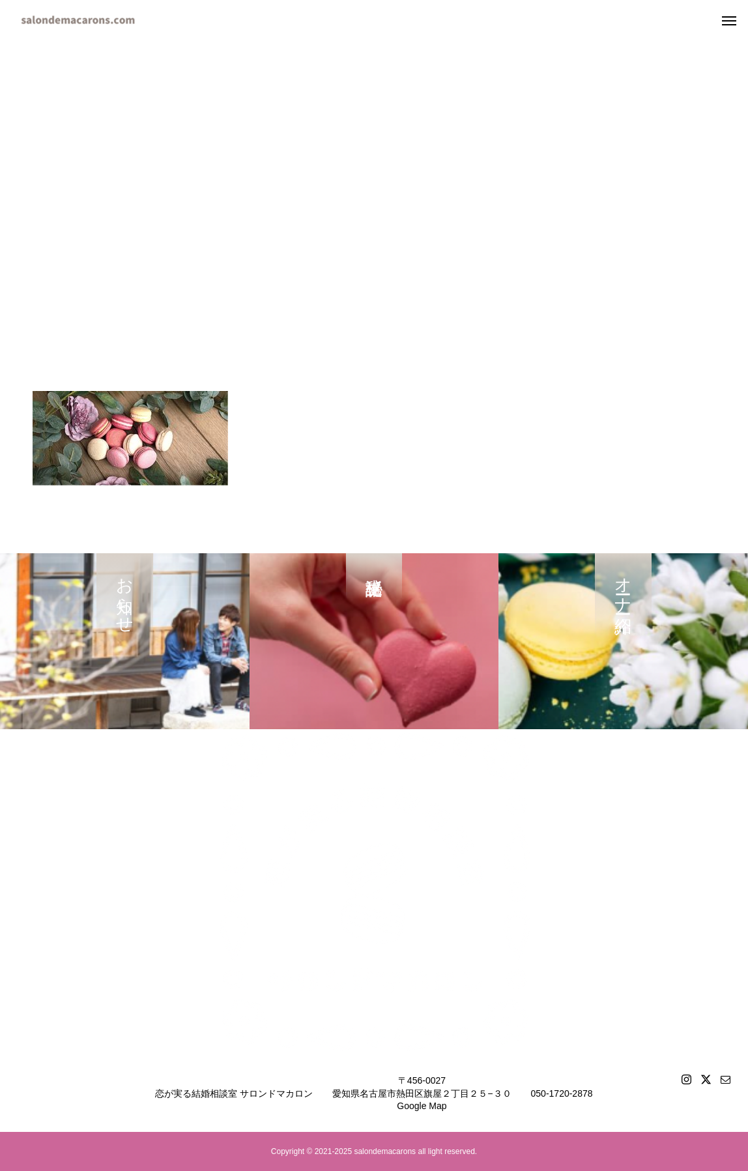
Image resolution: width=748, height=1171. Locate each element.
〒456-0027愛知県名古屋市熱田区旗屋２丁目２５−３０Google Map (421, 1093)
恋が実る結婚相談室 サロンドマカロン (234, 1093)
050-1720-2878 (562, 1093)
